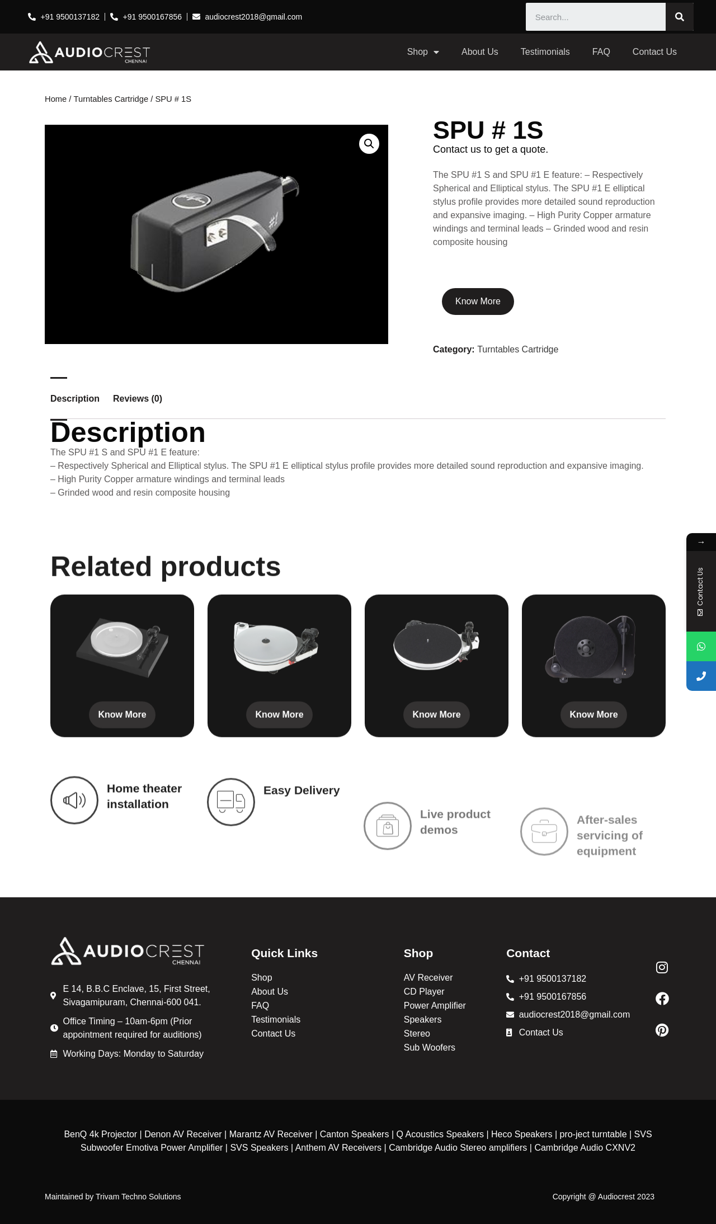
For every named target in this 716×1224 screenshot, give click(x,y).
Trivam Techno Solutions (138, 1196)
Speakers (423, 1019)
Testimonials (545, 52)
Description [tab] (75, 398)
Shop (423, 52)
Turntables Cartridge (111, 99)
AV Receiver (428, 977)
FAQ (601, 52)
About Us (479, 52)
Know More (478, 301)
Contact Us (655, 52)
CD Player (424, 991)
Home (56, 99)
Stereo (417, 1033)
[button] (369, 144)
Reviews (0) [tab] (137, 398)
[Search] (680, 17)
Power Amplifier (435, 1005)
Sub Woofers (429, 1047)
